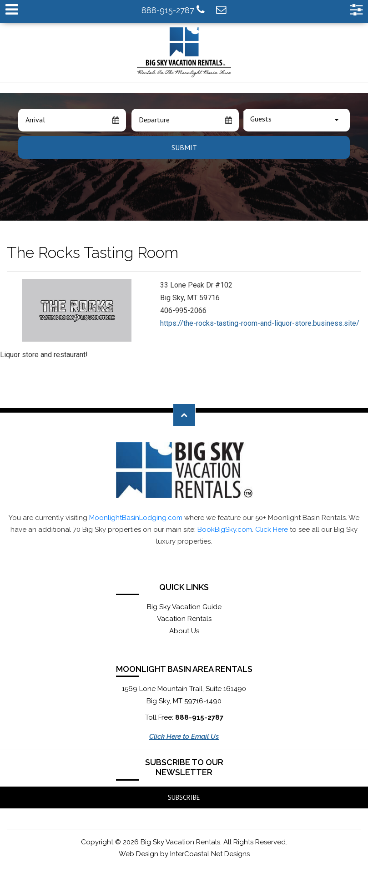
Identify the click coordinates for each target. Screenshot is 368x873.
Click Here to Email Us (184, 736)
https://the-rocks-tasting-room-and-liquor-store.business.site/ (259, 323)
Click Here (271, 529)
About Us (184, 631)
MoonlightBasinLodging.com (135, 518)
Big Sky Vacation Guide (184, 607)
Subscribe (184, 797)
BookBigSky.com (224, 529)
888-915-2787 (173, 10)
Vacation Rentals (184, 619)
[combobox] (296, 120)
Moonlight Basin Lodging (184, 52)
